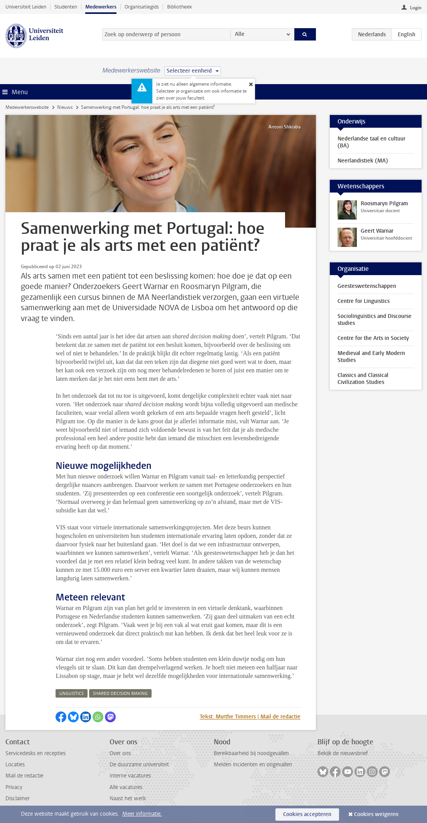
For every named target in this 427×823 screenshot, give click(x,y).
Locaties (15, 764)
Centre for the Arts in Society (373, 338)
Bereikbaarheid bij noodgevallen (251, 753)
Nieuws (65, 107)
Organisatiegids (142, 6)
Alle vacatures (126, 787)
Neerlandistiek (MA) (363, 160)
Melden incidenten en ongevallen (253, 764)
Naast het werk (128, 798)
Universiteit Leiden (25, 6)
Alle (240, 34)
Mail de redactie (24, 775)
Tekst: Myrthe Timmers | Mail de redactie (250, 716)
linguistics (71, 693)
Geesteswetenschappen (367, 286)
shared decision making (120, 693)
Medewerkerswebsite (27, 107)
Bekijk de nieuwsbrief (342, 753)
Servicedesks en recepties (35, 753)
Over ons (120, 753)
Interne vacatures (130, 775)
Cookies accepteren (307, 814)
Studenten (65, 6)
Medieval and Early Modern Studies (371, 357)
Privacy (13, 787)
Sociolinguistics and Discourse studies (375, 320)
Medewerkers (100, 6)
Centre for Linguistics (364, 301)
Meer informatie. (142, 814)
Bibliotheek (179, 6)
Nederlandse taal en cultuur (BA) (371, 142)
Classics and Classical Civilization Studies (363, 379)
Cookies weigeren (376, 814)
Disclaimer (17, 798)
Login (416, 8)
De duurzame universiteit (139, 764)
